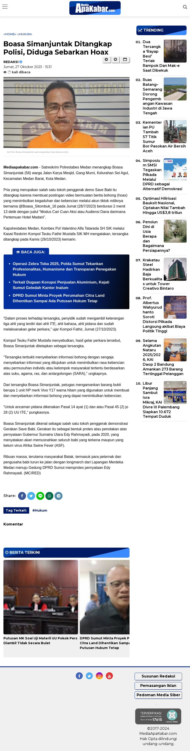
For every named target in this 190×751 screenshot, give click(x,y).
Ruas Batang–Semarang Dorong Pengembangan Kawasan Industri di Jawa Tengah (157, 96)
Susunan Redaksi (158, 676)
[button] (125, 59)
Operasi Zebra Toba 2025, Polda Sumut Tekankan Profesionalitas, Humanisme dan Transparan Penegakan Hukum (64, 269)
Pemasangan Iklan (158, 685)
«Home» (9, 34)
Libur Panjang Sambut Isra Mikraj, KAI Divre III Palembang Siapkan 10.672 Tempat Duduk (161, 400)
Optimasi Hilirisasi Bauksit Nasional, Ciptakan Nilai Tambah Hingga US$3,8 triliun (164, 205)
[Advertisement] (163, 451)
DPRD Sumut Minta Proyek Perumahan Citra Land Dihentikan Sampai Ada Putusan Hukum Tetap (113, 643)
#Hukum (39, 510)
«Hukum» (24, 34)
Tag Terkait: (16, 510)
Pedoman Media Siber (158, 695)
